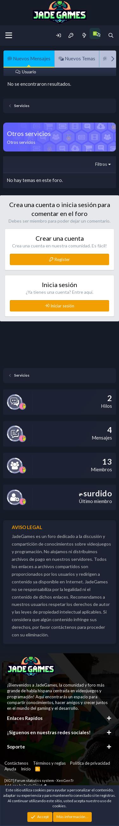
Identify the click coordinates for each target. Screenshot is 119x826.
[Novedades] (84, 35)
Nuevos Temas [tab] (76, 58)
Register (62, 259)
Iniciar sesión (62, 305)
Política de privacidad (90, 763)
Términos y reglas (49, 763)
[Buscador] (111, 35)
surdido (95, 493)
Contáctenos (16, 763)
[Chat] (97, 34)
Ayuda (10, 768)
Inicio (26, 768)
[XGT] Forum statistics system (39, 780)
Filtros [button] (101, 164)
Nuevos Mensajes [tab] (28, 58)
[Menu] (8, 35)
